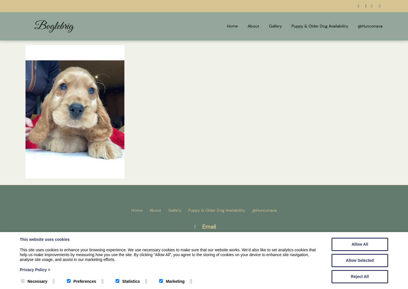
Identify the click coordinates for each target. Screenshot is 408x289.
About (253, 26)
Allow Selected (360, 260)
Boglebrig (53, 26)
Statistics (128, 281)
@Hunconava (370, 26)
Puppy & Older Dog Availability (320, 26)
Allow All (360, 244)
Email (209, 226)
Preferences (81, 281)
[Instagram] (379, 6)
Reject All (360, 276)
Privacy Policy (35, 269)
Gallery (275, 26)
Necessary (34, 281)
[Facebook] (372, 6)
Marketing (171, 281)
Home (232, 26)
